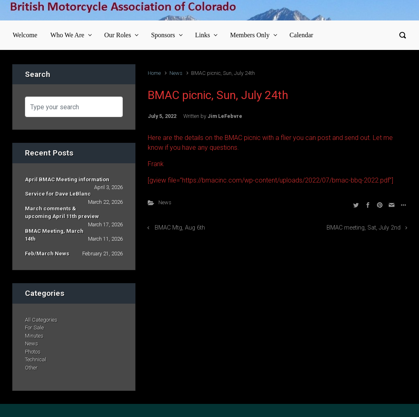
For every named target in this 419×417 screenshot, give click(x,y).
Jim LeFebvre (224, 116)
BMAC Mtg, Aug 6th (180, 227)
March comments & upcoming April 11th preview (62, 212)
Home (154, 73)
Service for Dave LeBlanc (58, 194)
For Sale (34, 328)
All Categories (41, 320)
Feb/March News (47, 253)
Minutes (34, 336)
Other (31, 368)
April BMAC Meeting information (67, 179)
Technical (35, 359)
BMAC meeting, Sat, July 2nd (364, 227)
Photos (33, 352)
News (175, 73)
